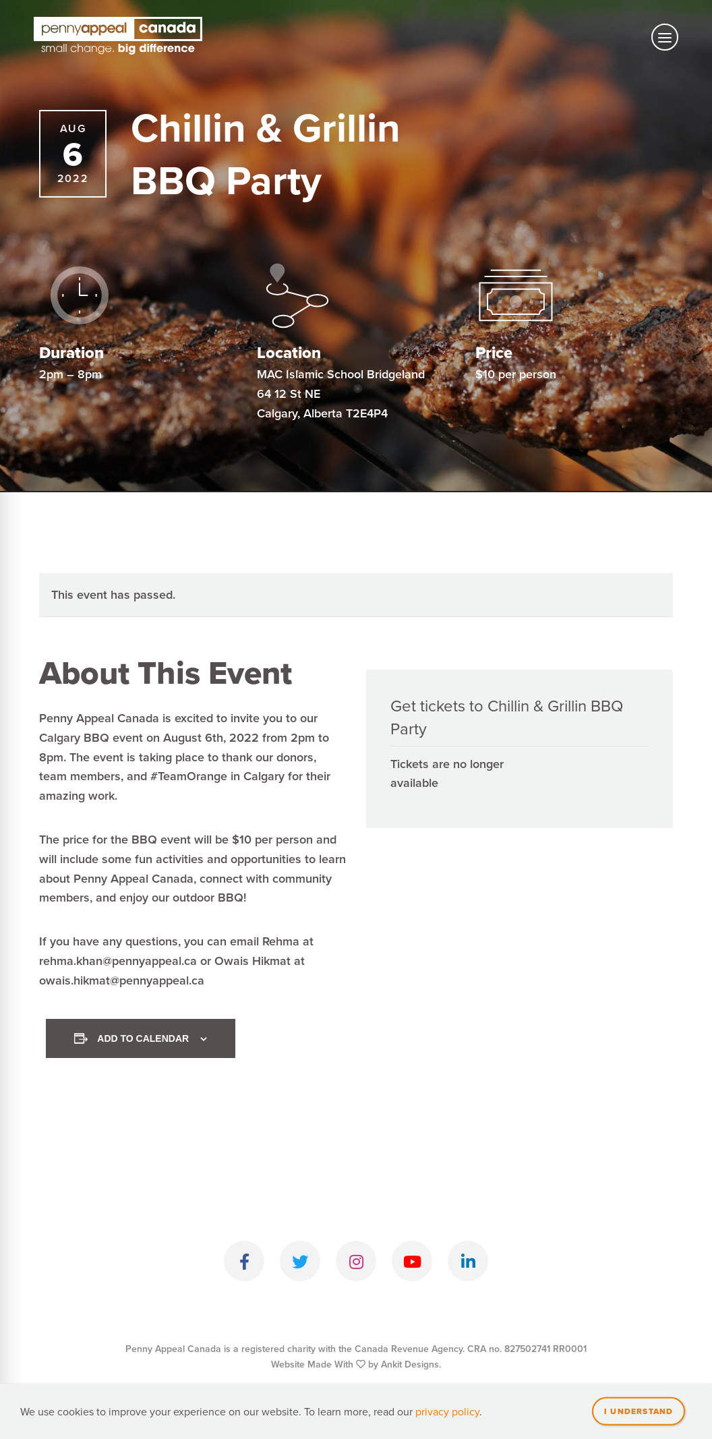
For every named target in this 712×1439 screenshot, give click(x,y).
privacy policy (447, 1413)
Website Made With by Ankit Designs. (356, 1364)
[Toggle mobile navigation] (664, 37)
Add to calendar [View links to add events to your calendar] (143, 1038)
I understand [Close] (638, 1413)
